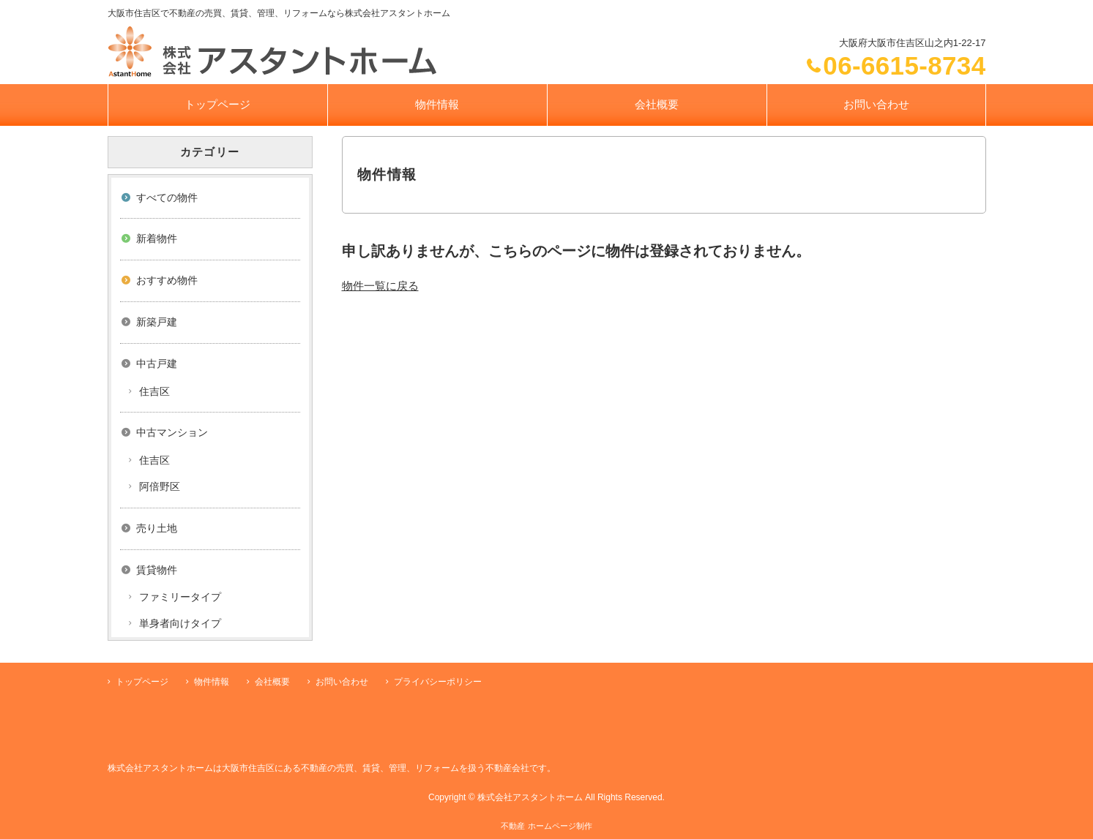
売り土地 (156, 528)
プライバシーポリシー (438, 682)
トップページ (217, 104)
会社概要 (657, 104)
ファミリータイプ (180, 597)
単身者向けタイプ (180, 623)
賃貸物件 (156, 570)
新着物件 (156, 238)
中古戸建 (156, 363)
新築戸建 (156, 322)
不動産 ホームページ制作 (546, 825)
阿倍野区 (159, 486)
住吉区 (154, 391)
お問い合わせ (876, 104)
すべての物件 (167, 197)
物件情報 (437, 104)
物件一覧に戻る (380, 285)
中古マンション (172, 432)
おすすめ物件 (167, 280)
